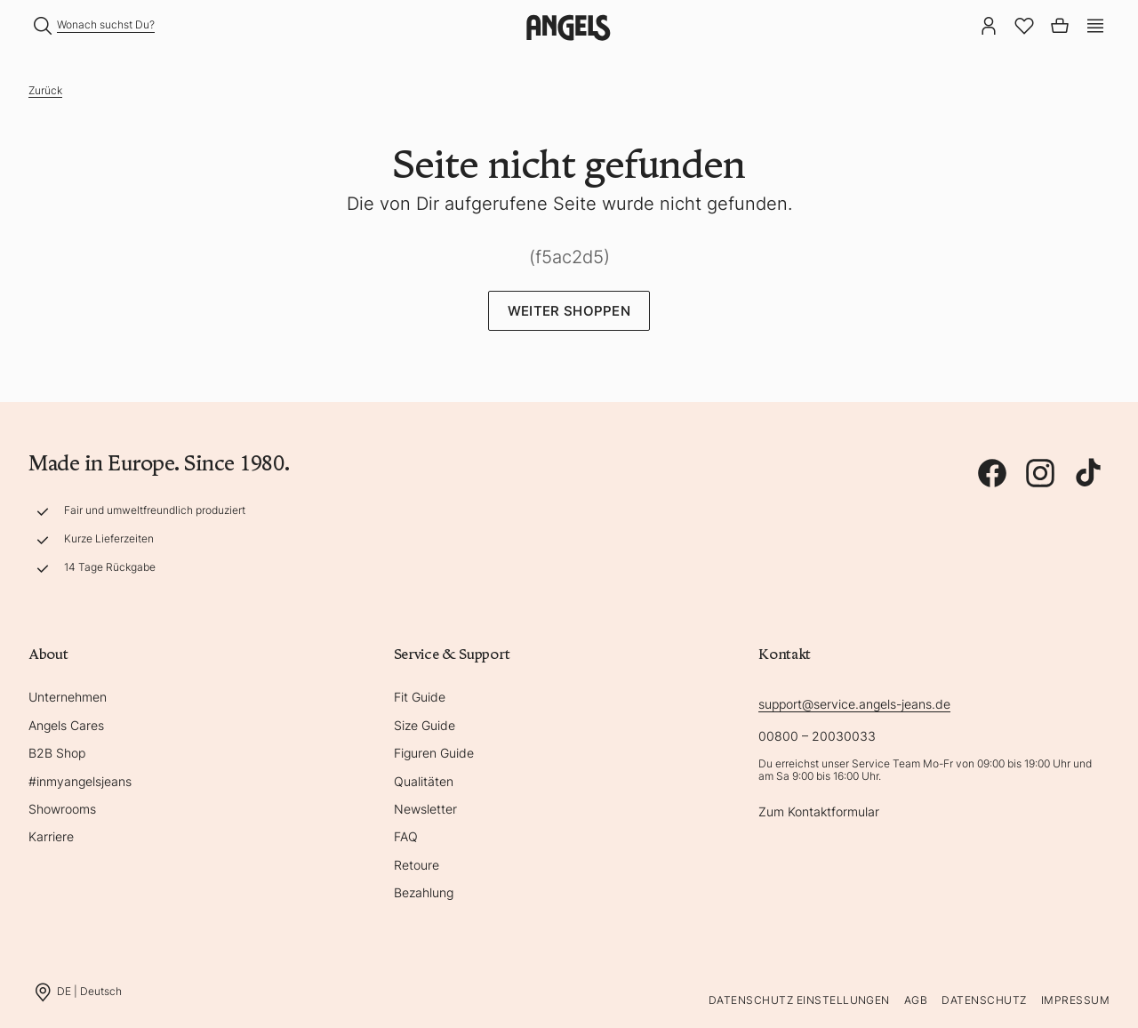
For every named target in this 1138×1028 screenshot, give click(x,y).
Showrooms (62, 808)
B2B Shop (56, 752)
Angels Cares (66, 725)
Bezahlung (423, 892)
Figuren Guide (434, 752)
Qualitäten (423, 781)
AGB (915, 1000)
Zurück (45, 90)
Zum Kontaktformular (818, 811)
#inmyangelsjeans (80, 781)
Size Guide (424, 725)
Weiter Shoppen (569, 310)
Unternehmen (67, 696)
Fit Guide (419, 696)
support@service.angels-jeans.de (854, 703)
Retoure (416, 864)
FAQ (406, 836)
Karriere (51, 836)
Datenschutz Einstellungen (799, 1000)
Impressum (1075, 1000)
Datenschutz (984, 1000)
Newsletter (425, 808)
